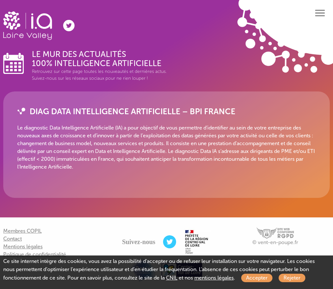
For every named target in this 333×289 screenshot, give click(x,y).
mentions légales (214, 278)
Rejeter (292, 278)
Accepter (257, 278)
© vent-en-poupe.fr (275, 242)
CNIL (171, 278)
